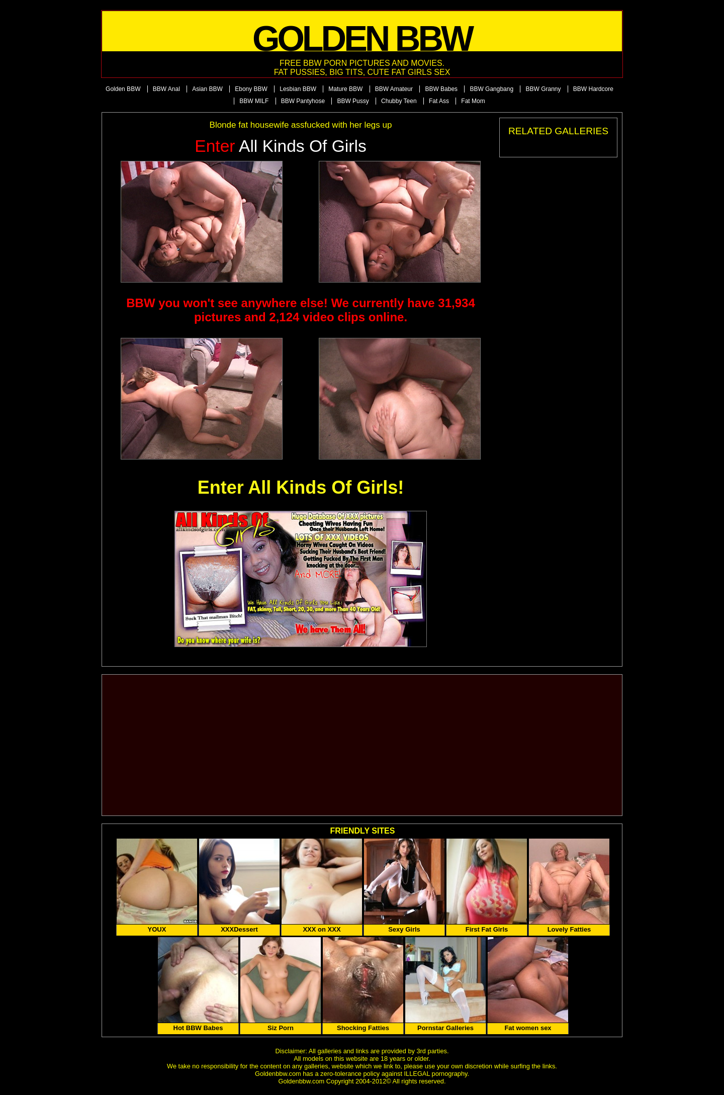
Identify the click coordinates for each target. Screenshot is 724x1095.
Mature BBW (345, 89)
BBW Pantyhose (303, 101)
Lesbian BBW (298, 89)
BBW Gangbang (491, 89)
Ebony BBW (251, 89)
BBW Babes (441, 89)
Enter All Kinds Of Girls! (301, 487)
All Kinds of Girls (281, 146)
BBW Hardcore (593, 89)
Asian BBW (207, 89)
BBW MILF (253, 101)
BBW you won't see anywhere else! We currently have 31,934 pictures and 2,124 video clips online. (300, 310)
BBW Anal (166, 89)
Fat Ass (439, 101)
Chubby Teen (399, 101)
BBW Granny (543, 89)
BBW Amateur (394, 89)
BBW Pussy (353, 101)
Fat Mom (473, 101)
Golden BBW (123, 89)
